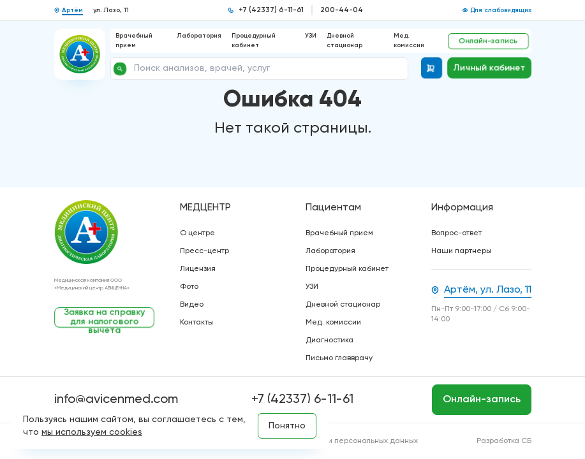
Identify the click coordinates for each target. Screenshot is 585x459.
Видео (192, 305)
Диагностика (329, 340)
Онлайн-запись (488, 41)
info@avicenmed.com (116, 399)
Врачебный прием (339, 233)
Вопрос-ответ (456, 233)
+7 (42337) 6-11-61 (271, 10)
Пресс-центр (204, 251)
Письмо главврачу (339, 358)
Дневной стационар (343, 305)
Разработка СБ (504, 441)
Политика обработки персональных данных (338, 441)
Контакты (196, 322)
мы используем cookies (91, 432)
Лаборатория (199, 36)
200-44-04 (341, 10)
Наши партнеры (461, 251)
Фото (189, 287)
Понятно (287, 425)
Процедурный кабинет (347, 269)
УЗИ (310, 36)
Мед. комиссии (333, 322)
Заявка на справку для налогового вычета (104, 318)
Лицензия (198, 269)
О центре (197, 233)
